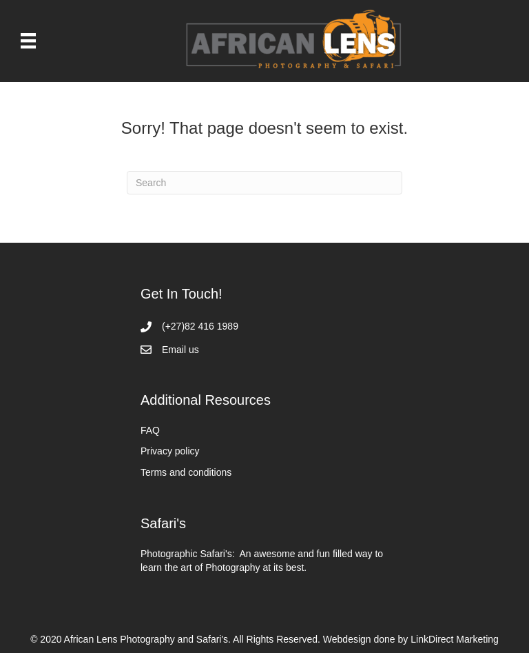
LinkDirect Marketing (455, 639)
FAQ (150, 430)
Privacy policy (170, 450)
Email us (180, 349)
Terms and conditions (186, 472)
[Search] (264, 182)
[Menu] (28, 40)
